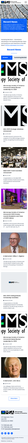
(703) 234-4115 (7, 425)
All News (7, 57)
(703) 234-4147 (8, 427)
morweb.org (9, 441)
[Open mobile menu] (26, 2)
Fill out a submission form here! (14, 45)
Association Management (12, 429)
